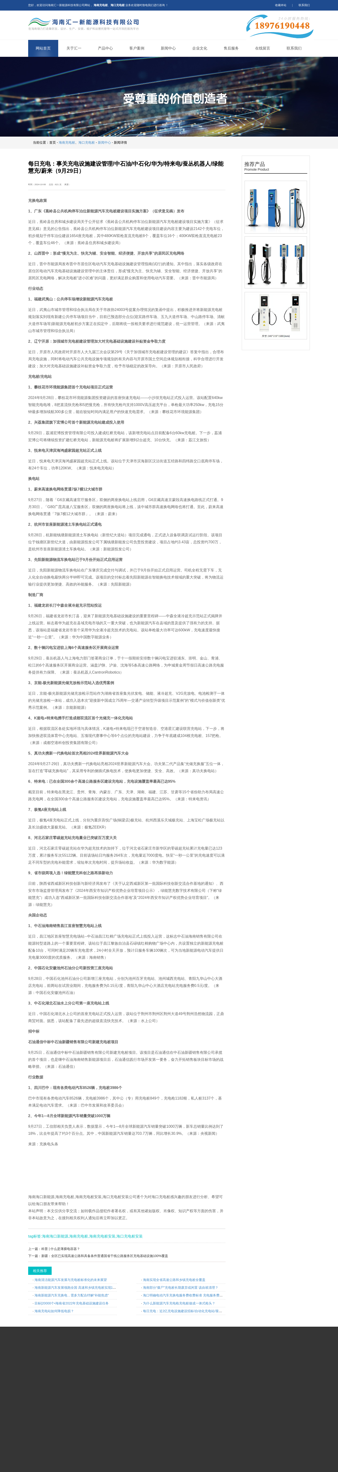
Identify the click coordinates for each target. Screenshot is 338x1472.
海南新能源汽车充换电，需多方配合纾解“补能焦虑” (72, 1295)
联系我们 (304, 5)
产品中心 (105, 48)
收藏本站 (280, 5)
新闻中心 (168, 48)
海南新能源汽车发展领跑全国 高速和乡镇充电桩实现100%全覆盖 (82, 1287)
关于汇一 (73, 48)
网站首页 (43, 48)
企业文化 (199, 48)
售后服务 (231, 48)
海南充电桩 (67, 142)
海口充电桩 (86, 142)
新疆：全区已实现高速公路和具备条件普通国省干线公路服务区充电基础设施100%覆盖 (104, 1256)
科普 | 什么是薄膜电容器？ (60, 1249)
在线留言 (262, 48)
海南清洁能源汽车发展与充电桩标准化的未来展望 (71, 1280)
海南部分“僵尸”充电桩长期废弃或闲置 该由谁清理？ (180, 1287)
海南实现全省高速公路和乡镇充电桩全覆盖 (174, 1280)
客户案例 (136, 48)
